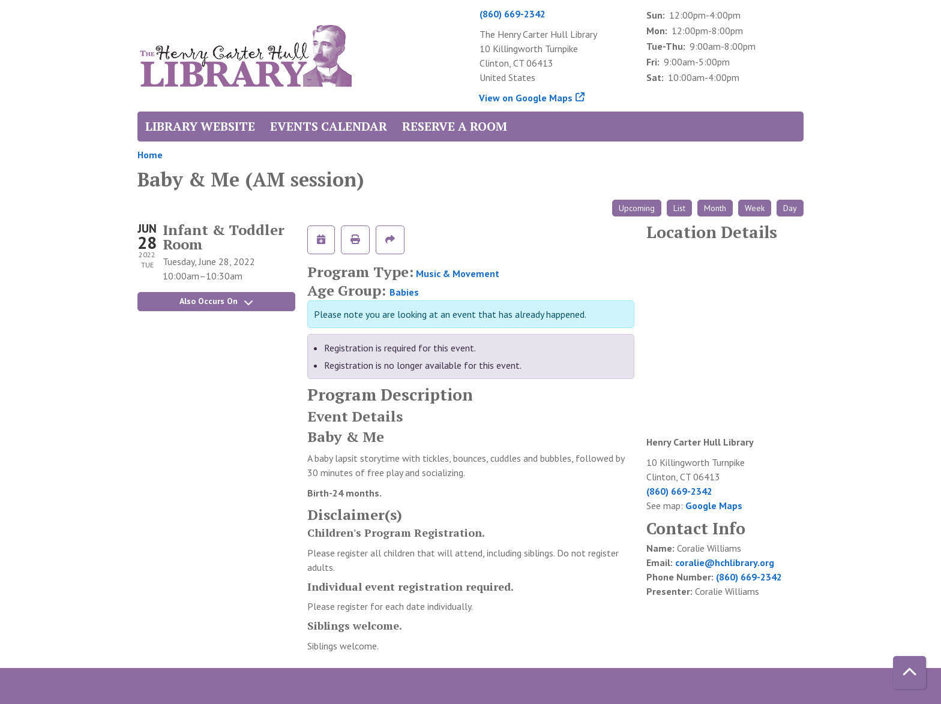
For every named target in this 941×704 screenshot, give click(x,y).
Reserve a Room (454, 126)
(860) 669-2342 (513, 14)
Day (790, 208)
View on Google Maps (526, 98)
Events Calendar (328, 126)
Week (755, 208)
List (679, 208)
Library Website (200, 126)
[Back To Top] (909, 672)
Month (715, 208)
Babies (404, 292)
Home (150, 155)
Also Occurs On (216, 301)
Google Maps (713, 506)
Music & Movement (457, 273)
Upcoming (637, 208)
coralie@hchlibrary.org (724, 562)
